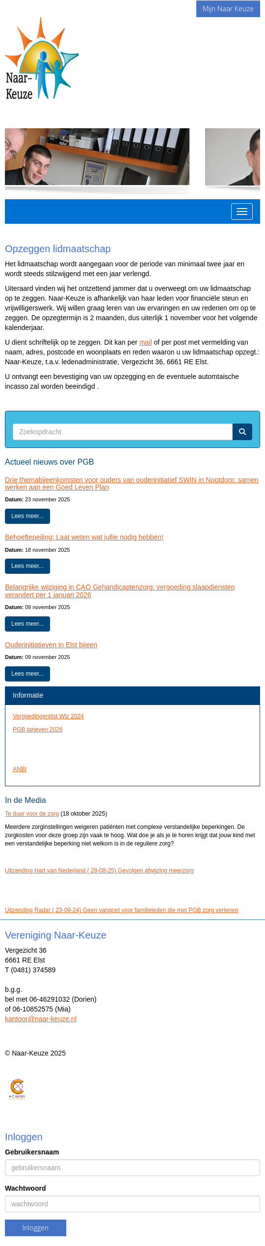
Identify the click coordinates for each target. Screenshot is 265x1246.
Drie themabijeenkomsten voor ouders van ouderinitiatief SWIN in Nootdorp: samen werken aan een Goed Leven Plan (132, 483)
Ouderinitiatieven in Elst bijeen (51, 645)
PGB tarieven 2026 (37, 729)
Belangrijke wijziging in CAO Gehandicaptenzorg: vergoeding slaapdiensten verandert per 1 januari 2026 (120, 590)
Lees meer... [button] (27, 516)
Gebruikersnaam (32, 1152)
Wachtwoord (25, 1188)
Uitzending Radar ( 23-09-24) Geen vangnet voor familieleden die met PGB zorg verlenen (121, 910)
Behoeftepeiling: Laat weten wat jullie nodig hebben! (84, 537)
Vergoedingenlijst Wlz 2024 (48, 716)
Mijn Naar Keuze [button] (228, 8)
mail (145, 342)
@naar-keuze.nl (41, 1019)
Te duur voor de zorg (32, 813)
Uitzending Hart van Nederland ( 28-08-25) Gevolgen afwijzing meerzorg (99, 870)
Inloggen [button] (36, 1227)
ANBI (19, 769)
